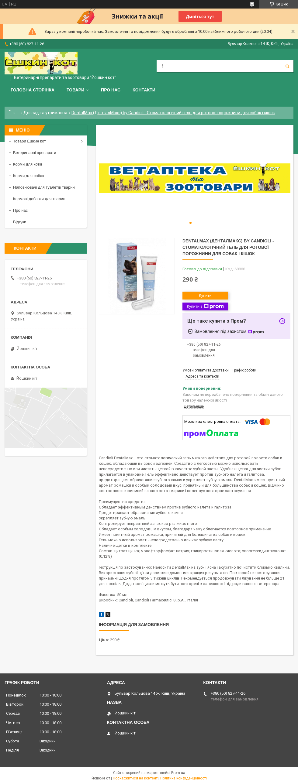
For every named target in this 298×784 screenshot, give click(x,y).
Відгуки (19, 222)
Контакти (144, 89)
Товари (75, 89)
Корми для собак (28, 175)
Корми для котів (27, 164)
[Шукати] (287, 66)
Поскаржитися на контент (135, 778)
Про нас (110, 89)
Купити (205, 295)
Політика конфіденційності (183, 778)
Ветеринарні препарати (34, 152)
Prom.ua (178, 773)
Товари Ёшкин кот (29, 141)
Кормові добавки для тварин (39, 199)
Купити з (205, 306)
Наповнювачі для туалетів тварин (44, 187)
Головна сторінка (32, 89)
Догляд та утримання (45, 112)
